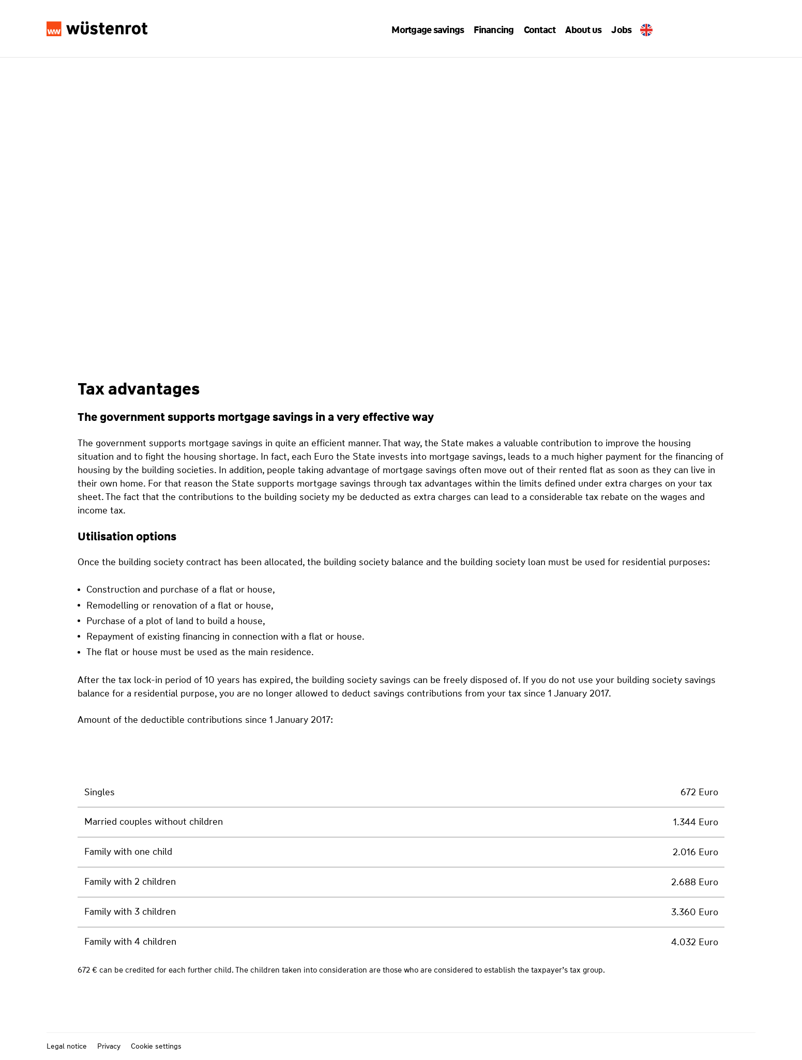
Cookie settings (156, 1046)
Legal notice (67, 1046)
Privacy (108, 1046)
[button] (432, 30)
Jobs (616, 30)
